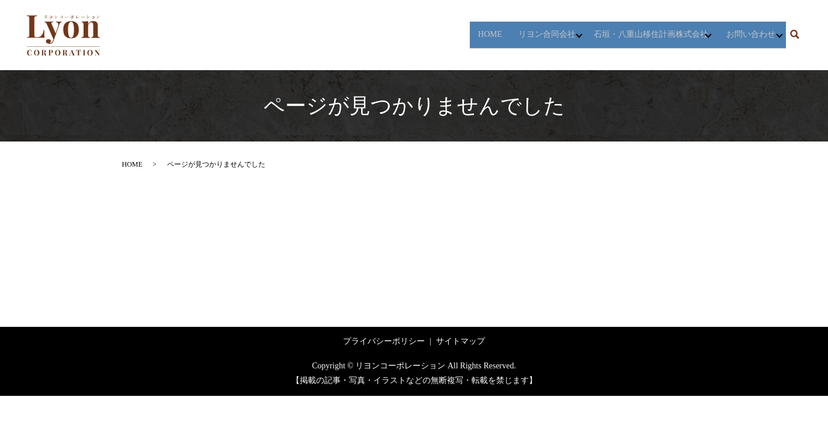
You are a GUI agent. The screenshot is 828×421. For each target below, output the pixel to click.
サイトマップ (460, 341)
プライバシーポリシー (384, 341)
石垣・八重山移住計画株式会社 (638, 34)
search (794, 35)
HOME (471, 34)
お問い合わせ (745, 34)
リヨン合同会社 (528, 34)
